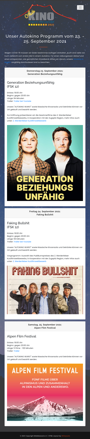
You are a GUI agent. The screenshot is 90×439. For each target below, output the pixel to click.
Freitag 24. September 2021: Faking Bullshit (45, 213)
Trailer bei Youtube (22, 101)
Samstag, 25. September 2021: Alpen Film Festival (45, 326)
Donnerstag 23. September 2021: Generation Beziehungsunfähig (45, 72)
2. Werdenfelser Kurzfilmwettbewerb (29, 120)
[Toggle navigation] (80, 7)
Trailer (16, 351)
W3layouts (66, 436)
